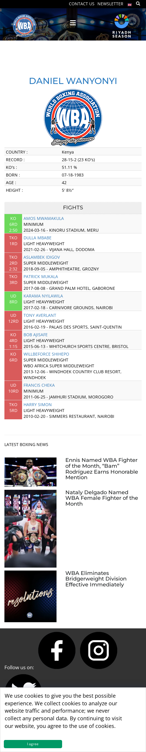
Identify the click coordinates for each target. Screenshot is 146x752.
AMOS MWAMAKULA (44, 218)
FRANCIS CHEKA (39, 385)
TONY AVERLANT (40, 315)
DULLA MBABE (38, 237)
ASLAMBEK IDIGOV (42, 257)
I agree (33, 743)
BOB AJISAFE (36, 334)
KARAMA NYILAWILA (43, 296)
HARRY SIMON (38, 404)
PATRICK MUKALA (41, 276)
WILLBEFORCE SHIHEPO (46, 354)
